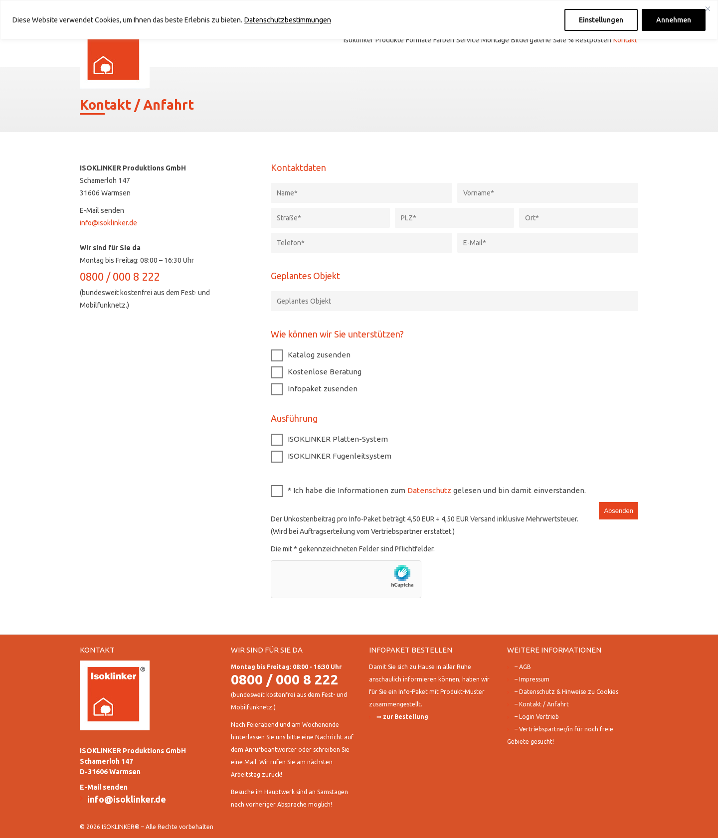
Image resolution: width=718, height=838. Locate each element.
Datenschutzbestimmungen (287, 20)
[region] (359, 19)
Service (467, 40)
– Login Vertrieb (537, 716)
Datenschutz (429, 490)
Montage (495, 40)
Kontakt (625, 40)
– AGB (523, 667)
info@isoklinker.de (108, 223)
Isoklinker (358, 40)
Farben (443, 40)
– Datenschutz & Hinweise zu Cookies (566, 691)
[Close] (708, 8)
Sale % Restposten (582, 40)
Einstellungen (601, 20)
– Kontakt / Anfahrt (542, 704)
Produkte (389, 40)
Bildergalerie (531, 40)
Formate (418, 40)
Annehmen (673, 20)
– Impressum (532, 679)
